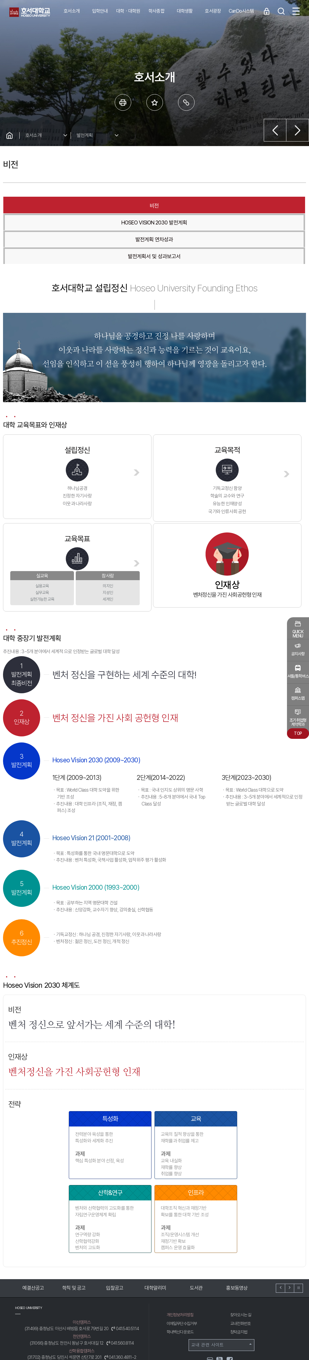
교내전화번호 (241, 1273)
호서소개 (33, 135)
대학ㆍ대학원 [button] (128, 11)
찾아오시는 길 (241, 1264)
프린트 (123, 102)
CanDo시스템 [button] (241, 11)
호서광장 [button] (213, 11)
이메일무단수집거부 (183, 1273)
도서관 (198, 1237)
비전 (24, 205)
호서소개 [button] (72, 11)
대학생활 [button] (185, 11)
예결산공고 (35, 1237)
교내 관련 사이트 (221, 1294)
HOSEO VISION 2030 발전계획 (96, 205)
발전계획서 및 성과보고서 (262, 205)
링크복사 (186, 102)
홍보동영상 (239, 1237)
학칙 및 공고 (76, 1237)
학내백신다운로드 (181, 1281)
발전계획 (85, 135)
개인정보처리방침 (181, 1264)
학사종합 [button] (156, 11)
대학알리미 (158, 1237)
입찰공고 (117, 1237)
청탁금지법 (239, 1281)
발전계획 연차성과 (183, 205)
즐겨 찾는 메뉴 (155, 102)
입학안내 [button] (100, 11)
